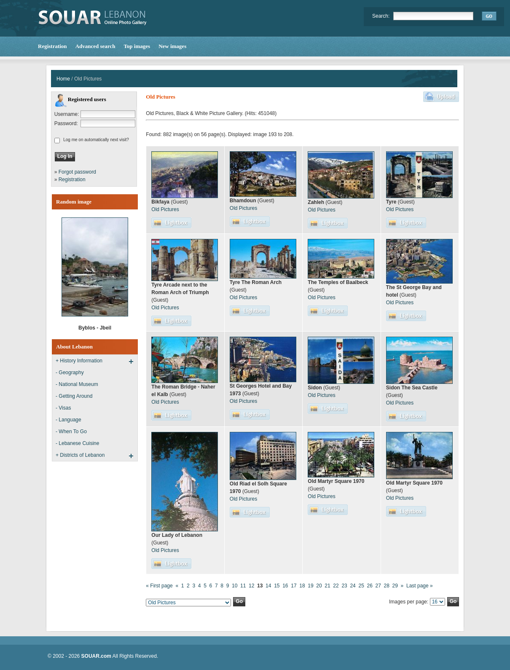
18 (302, 586)
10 (234, 586)
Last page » (419, 586)
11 (243, 586)
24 (352, 586)
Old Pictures (165, 209)
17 (293, 586)
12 (251, 586)
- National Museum (77, 384)
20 (319, 586)
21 (327, 586)
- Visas (63, 408)
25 (361, 586)
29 (395, 586)
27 (378, 586)
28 (386, 586)
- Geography (70, 372)
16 (285, 586)
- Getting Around (74, 396)
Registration (72, 179)
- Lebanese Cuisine (77, 443)
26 (369, 586)
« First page (159, 586)
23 (344, 586)
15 (276, 586)
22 (335, 586)
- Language (68, 420)
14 (268, 586)
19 (310, 586)
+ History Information (79, 361)
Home (63, 79)
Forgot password (77, 172)
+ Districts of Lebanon (80, 455)
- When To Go (71, 431)
